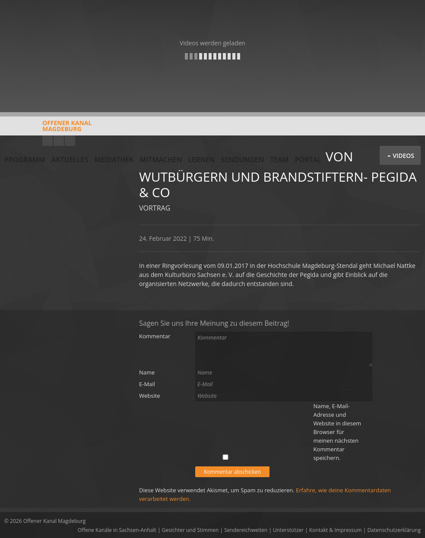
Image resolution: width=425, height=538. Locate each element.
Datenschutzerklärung (394, 530)
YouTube (47, 140)
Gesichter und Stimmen (190, 530)
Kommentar (154, 336)
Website (149, 396)
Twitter (70, 140)
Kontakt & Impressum (335, 530)
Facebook (59, 140)
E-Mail (147, 384)
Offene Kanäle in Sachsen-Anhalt (117, 530)
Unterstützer (288, 530)
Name (147, 372)
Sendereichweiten (245, 530)
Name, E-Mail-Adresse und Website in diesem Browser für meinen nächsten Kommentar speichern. (337, 432)
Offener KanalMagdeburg (48, 129)
